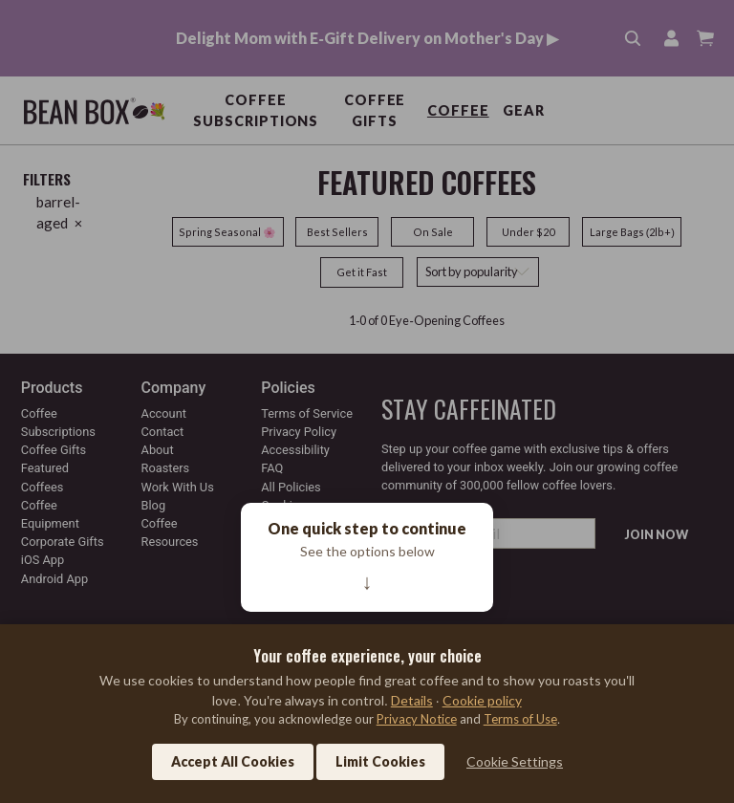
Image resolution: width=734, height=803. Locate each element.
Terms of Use (520, 719)
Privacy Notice (417, 719)
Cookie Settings (514, 761)
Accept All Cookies (232, 761)
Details (412, 700)
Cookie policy (482, 700)
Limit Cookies (380, 761)
